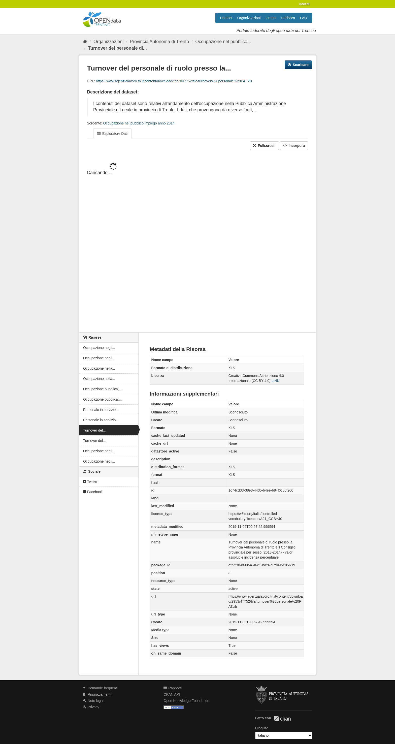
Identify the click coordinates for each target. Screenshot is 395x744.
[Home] (85, 41)
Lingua (261, 728)
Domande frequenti (100, 688)
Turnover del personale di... (117, 48)
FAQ (303, 18)
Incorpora (294, 146)
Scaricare (298, 65)
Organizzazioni (249, 18)
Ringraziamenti (97, 694)
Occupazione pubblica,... (102, 389)
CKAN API (171, 694)
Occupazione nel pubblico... (223, 41)
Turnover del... (94, 430)
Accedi (304, 4)
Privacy (91, 707)
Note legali (93, 701)
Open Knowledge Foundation (186, 701)
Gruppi (271, 18)
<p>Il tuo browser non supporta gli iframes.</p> (197, 242)
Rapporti (172, 688)
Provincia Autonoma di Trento (159, 41)
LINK (275, 381)
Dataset (226, 18)
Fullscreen (264, 146)
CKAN (282, 718)
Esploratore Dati (112, 134)
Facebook (93, 492)
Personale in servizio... (101, 410)
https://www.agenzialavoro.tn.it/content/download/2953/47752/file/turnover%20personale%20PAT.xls (174, 81)
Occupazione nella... (99, 368)
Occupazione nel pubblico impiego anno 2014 (139, 123)
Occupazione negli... (99, 348)
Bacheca (288, 18)
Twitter (90, 481)
